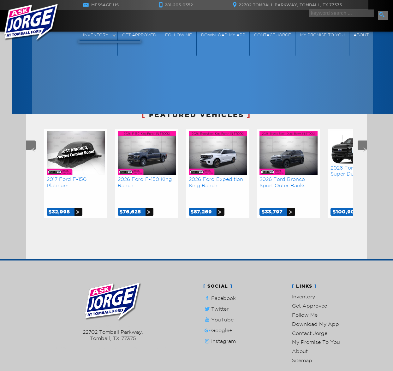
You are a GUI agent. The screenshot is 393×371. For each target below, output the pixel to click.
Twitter (216, 294)
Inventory (303, 282)
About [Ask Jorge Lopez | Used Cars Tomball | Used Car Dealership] (356, 35)
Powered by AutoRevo (131, 333)
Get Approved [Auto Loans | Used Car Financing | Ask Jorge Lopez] (143, 35)
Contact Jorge (309, 318)
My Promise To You (316, 327)
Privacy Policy (163, 333)
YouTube (218, 305)
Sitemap (302, 346)
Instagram (219, 327)
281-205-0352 (113, 311)
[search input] (340, 15)
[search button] (383, 15)
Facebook (219, 284)
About (300, 336)
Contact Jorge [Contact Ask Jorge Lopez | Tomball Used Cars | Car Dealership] (271, 35)
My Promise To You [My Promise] (319, 35)
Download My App (223, 35)
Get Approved (310, 291)
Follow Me (305, 300)
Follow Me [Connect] (181, 35)
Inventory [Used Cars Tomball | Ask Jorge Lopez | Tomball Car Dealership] (102, 35)
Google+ (217, 316)
